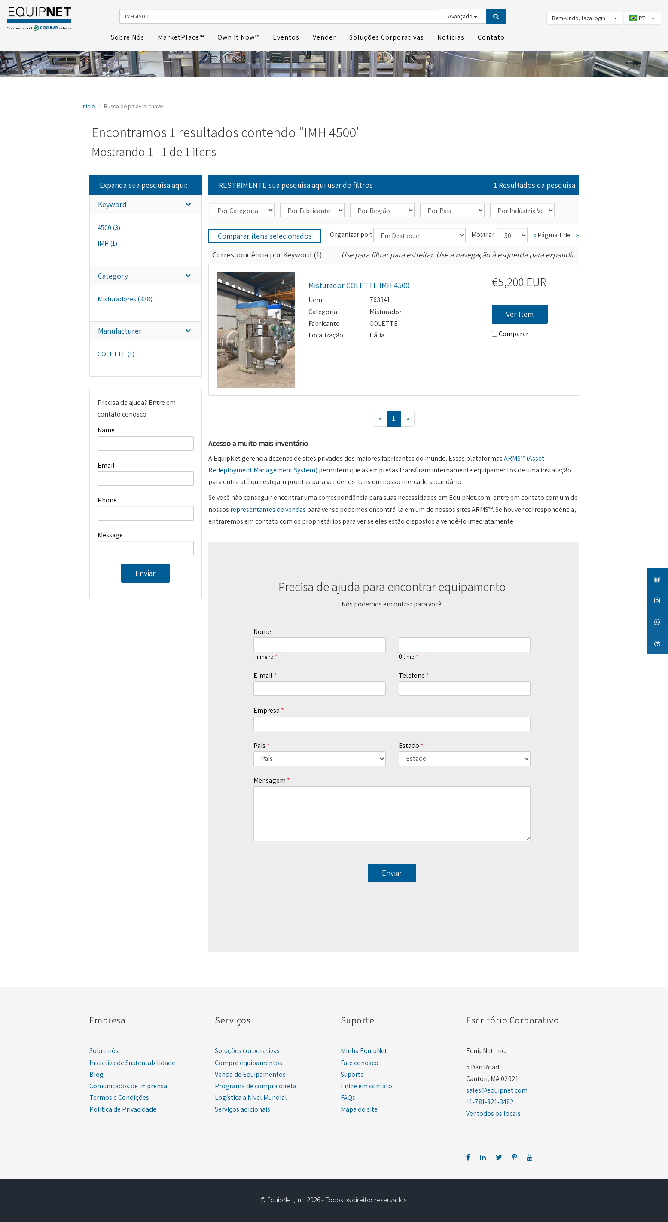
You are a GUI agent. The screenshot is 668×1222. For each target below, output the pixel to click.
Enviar (145, 572)
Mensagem (269, 779)
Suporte (352, 1073)
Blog (96, 1073)
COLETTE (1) (116, 352)
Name (106, 429)
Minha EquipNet (364, 1049)
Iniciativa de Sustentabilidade (132, 1061)
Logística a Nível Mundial (251, 1096)
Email (106, 464)
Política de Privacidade (122, 1108)
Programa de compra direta (255, 1084)
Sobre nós (104, 1049)
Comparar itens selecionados (265, 234)
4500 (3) (109, 226)
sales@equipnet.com (497, 1088)
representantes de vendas (268, 508)
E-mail (263, 674)
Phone (107, 498)
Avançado (462, 16)
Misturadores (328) (125, 297)
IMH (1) (107, 242)
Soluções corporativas (247, 1049)
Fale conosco (359, 1061)
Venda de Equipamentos (250, 1073)
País (259, 744)
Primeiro (263, 656)
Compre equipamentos (248, 1061)
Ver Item (520, 313)
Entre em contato (366, 1084)
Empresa (266, 709)
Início (88, 105)
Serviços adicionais (242, 1108)
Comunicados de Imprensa (128, 1084)
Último (407, 656)
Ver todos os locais (493, 1112)
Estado (409, 744)
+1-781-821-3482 (490, 1100)
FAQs (348, 1096)
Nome (262, 630)
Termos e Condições (119, 1096)
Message (110, 533)
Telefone (412, 674)
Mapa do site (359, 1108)
